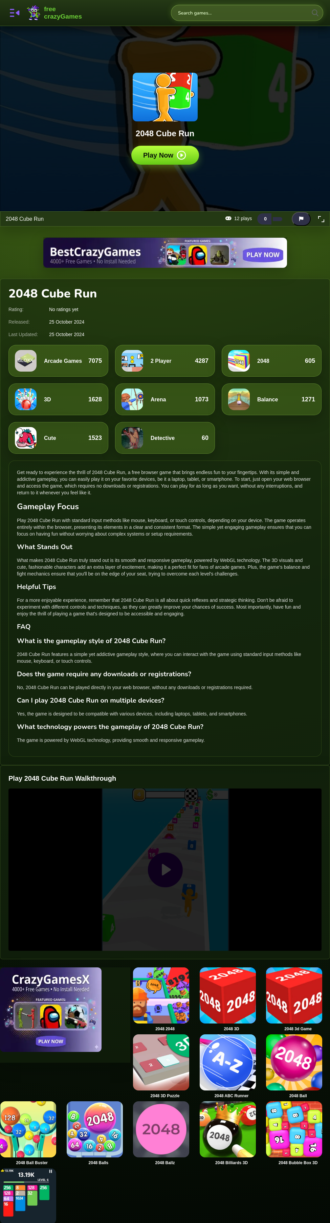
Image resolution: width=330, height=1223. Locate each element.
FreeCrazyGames (54, 13)
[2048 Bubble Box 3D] (298, 1133)
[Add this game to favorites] (287, 219)
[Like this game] (264, 219)
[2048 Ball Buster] (32, 1133)
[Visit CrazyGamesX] (65, 1009)
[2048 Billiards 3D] (232, 1133)
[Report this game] (301, 219)
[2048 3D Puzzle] (165, 1066)
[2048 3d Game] (298, 999)
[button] (321, 219)
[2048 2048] (165, 999)
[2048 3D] (232, 999)
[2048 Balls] (99, 1133)
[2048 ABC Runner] (232, 1066)
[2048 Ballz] (165, 1133)
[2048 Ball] (298, 1066)
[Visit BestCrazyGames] (165, 253)
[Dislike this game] (277, 219)
